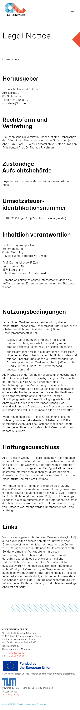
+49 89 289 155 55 (15, 655)
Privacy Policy (12, 694)
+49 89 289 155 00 (15, 653)
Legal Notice (11, 691)
